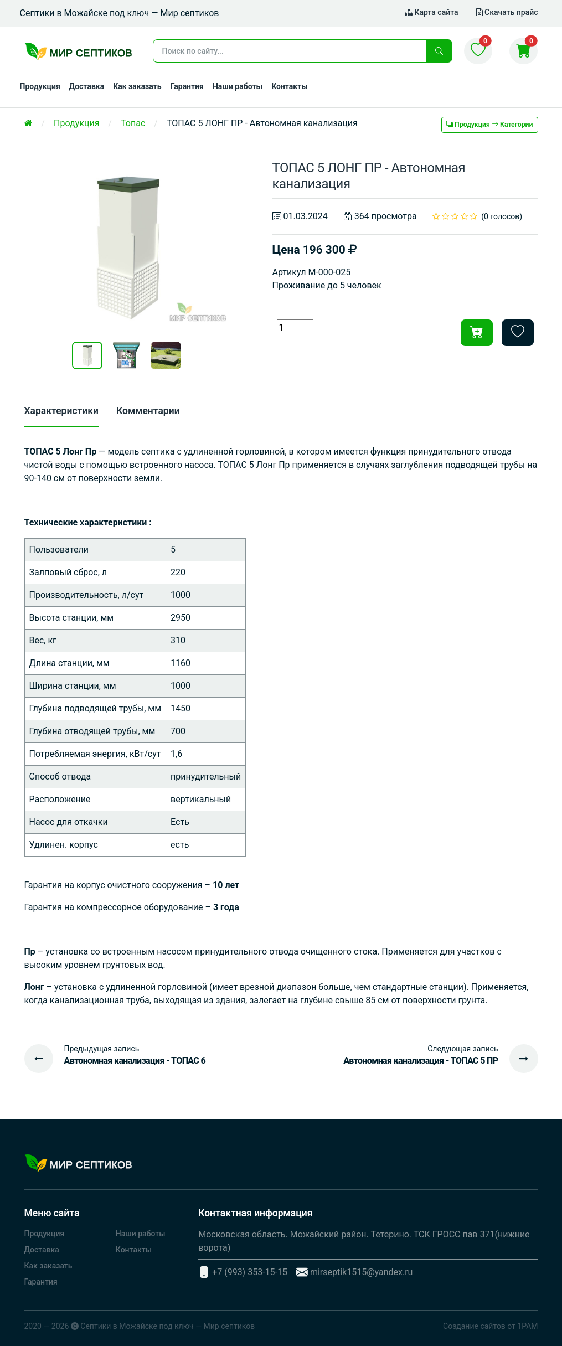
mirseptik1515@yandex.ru (361, 1272)
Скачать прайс (507, 12)
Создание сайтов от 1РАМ (490, 1326)
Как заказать (137, 86)
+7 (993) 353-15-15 (249, 1272)
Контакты (289, 86)
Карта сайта (431, 12)
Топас (133, 123)
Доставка (86, 86)
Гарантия (187, 86)
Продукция (40, 86)
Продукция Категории (489, 124)
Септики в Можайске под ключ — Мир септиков (167, 1326)
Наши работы (237, 86)
